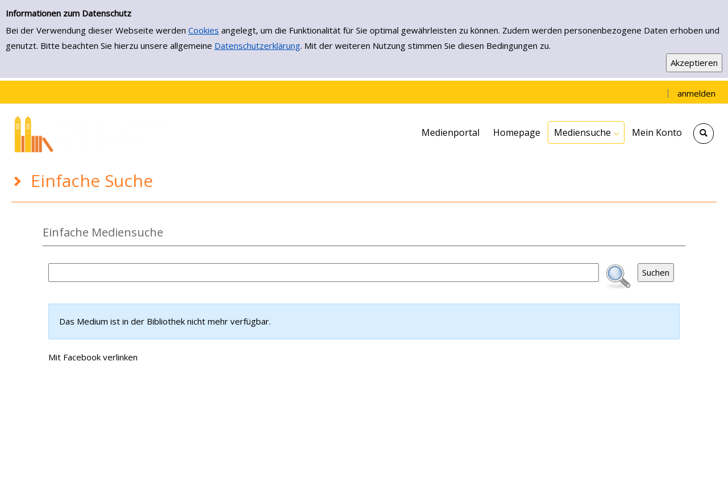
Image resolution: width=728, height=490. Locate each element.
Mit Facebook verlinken (93, 357)
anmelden (696, 93)
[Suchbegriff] (323, 272)
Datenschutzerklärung (257, 45)
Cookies (203, 30)
